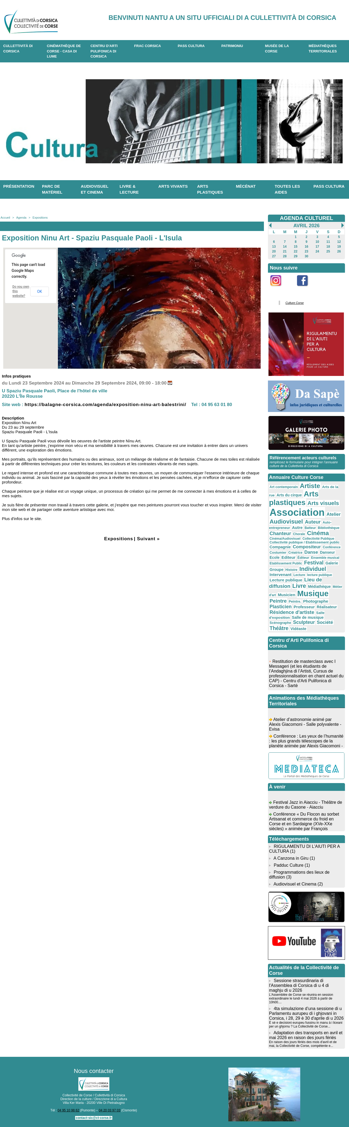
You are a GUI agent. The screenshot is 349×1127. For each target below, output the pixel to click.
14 (285, 246)
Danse (311, 552)
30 (306, 256)
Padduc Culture (288, 865)
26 (339, 251)
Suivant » (148, 538)
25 (328, 251)
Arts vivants (173, 186)
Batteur (310, 528)
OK (39, 291)
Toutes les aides (287, 189)
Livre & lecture (129, 189)
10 (317, 242)
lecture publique (319, 575)
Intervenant (280, 574)
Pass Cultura (191, 46)
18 (328, 246)
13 (274, 246)
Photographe (315, 601)
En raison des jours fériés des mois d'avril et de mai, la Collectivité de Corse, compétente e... (303, 1044)
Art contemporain (284, 487)
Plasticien (281, 606)
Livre (299, 586)
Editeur (288, 557)
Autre (297, 527)
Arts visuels (323, 503)
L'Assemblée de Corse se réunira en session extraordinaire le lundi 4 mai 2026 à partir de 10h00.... (301, 998)
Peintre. (295, 601)
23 (306, 251)
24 (317, 251)
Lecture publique (286, 580)
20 (274, 251)
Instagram (279, 289)
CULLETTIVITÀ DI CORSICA (18, 48)
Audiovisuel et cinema (95, 189)
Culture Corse (294, 302)
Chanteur (280, 533)
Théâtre (279, 628)
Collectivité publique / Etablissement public (305, 542)
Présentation (18, 186)
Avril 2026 (306, 225)
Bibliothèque (328, 528)
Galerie (332, 563)
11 (328, 242)
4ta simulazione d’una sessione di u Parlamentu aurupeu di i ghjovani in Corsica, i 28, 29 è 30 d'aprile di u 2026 (306, 1013)
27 (274, 256)
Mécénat (246, 186)
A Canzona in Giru (291, 858)
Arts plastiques (210, 189)
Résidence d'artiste (292, 612)
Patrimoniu (232, 46)
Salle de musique (308, 617)
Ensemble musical (325, 558)
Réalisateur (327, 607)
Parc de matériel (52, 189)
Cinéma (318, 533)
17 (317, 246)
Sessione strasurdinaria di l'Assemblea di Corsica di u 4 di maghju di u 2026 (299, 985)
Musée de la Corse (277, 48)
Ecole (275, 557)
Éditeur (303, 558)
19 (339, 246)
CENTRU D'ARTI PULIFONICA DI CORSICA (104, 51)
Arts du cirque (289, 495)
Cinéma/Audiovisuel (285, 539)
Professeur (304, 607)
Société (325, 622)
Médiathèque (319, 586)
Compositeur (307, 546)
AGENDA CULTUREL (306, 218)
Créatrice (295, 552)
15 (295, 246)
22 (295, 251)
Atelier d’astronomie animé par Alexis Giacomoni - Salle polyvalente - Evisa (305, 726)
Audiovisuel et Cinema (296, 884)
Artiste (310, 485)
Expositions (40, 217)
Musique (313, 593)
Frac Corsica (147, 46)
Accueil (5, 217)
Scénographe (280, 623)
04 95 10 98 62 (68, 1110)
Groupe (276, 569)
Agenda (21, 217)
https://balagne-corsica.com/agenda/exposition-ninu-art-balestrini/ (105, 404)
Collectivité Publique (318, 539)
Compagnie (280, 547)
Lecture (299, 575)
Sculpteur (304, 622)
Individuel (312, 569)
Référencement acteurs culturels (303, 458)
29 (295, 256)
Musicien (286, 594)
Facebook (305, 289)
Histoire (291, 570)
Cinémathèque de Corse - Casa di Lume (64, 51)
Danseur (327, 552)
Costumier (278, 552)
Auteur (312, 522)
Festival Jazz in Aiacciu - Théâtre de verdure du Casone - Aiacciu (305, 806)
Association (297, 512)
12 (339, 242)
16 (306, 246)
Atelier (333, 514)
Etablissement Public (286, 563)
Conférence (332, 547)
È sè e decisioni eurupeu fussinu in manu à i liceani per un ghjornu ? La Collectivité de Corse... (305, 1024)
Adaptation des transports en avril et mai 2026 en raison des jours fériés (306, 1035)
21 (285, 251)
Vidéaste (298, 629)
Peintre (278, 601)
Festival (313, 563)
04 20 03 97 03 (109, 1110)
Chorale (299, 534)
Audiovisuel (286, 521)
